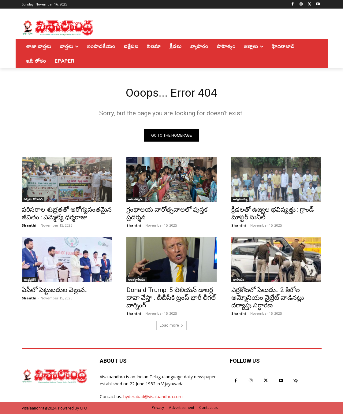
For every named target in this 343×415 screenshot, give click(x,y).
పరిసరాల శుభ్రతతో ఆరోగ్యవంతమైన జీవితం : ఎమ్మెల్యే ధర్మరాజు (67, 214)
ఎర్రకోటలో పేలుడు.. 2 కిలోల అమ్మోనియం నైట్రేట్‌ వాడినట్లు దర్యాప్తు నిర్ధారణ (267, 299)
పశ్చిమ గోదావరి (33, 200)
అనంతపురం (135, 200)
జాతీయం (238, 281)
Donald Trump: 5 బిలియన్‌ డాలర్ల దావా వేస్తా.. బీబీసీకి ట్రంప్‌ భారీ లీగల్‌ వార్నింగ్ (171, 299)
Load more (171, 326)
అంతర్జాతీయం (136, 281)
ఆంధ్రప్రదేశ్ (30, 281)
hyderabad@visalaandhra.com (153, 398)
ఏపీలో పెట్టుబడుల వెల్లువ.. (55, 291)
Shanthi (29, 226)
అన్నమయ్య (240, 200)
